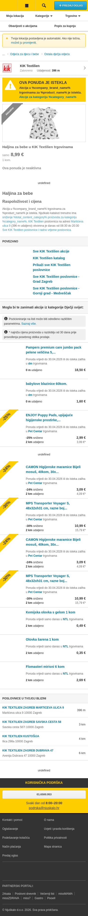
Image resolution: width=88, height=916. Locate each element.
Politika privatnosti (55, 837)
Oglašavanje (10, 828)
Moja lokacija (15, 16)
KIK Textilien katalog (49, 258)
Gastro (39, 898)
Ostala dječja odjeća (57, 54)
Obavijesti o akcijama (22, 26)
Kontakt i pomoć (12, 820)
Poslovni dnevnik (25, 893)
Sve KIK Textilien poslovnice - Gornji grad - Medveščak (56, 290)
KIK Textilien (36, 221)
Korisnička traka (26, 5)
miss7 (27, 898)
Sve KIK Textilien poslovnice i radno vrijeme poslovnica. (37, 230)
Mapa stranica (53, 846)
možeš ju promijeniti (23, 42)
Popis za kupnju (65, 26)
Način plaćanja (11, 846)
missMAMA (65, 893)
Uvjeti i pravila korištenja (59, 828)
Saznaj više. (29, 323)
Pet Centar (35, 431)
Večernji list (47, 893)
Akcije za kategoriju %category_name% (47, 97)
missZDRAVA (10, 898)
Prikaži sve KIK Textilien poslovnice (51, 267)
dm (30, 363)
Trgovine (71, 16)
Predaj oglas (10, 855)
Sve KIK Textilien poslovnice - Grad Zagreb (56, 279)
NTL (65, 619)
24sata (6, 893)
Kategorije (42, 16)
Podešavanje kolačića (16, 837)
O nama (49, 820)
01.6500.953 (44, 794)
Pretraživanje (44, 5)
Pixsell (51, 898)
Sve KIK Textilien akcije (51, 251)
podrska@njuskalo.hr (44, 808)
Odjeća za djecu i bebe (24, 54)
